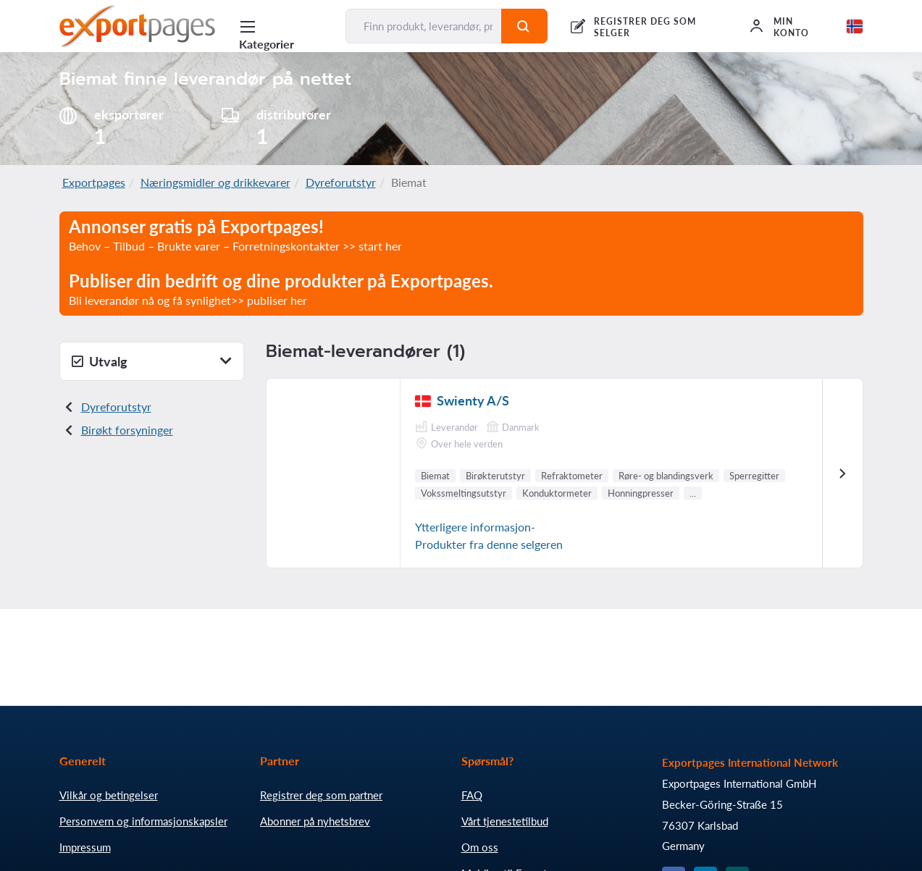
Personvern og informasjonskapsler (143, 821)
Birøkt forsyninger (127, 430)
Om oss (479, 847)
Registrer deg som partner (321, 794)
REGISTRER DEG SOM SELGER (644, 27)
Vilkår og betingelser (108, 794)
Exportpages (93, 182)
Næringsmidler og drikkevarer (215, 182)
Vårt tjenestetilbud (504, 821)
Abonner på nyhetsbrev (315, 821)
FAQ (471, 794)
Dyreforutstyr (341, 182)
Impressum (85, 847)
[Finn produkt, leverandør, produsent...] (423, 26)
